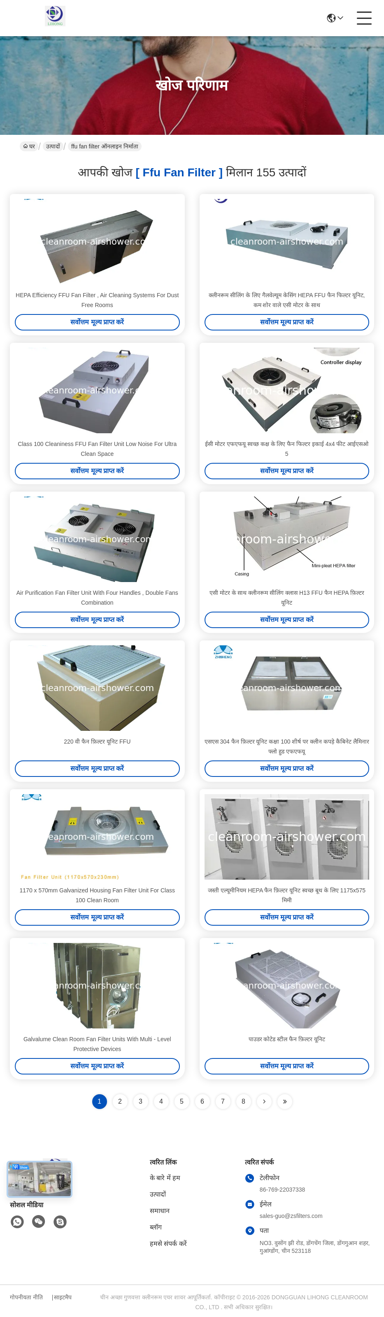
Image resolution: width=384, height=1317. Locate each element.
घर (29, 146)
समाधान (160, 1210)
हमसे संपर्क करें (168, 1243)
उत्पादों (53, 146)
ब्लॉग (156, 1227)
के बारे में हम (165, 1177)
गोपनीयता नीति (26, 1297)
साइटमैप (63, 1297)
